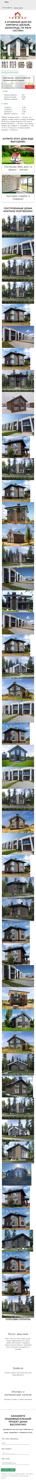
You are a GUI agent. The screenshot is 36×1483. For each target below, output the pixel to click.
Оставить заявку (8, 1470)
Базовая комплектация (9, 72)
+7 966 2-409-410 (7, 8)
